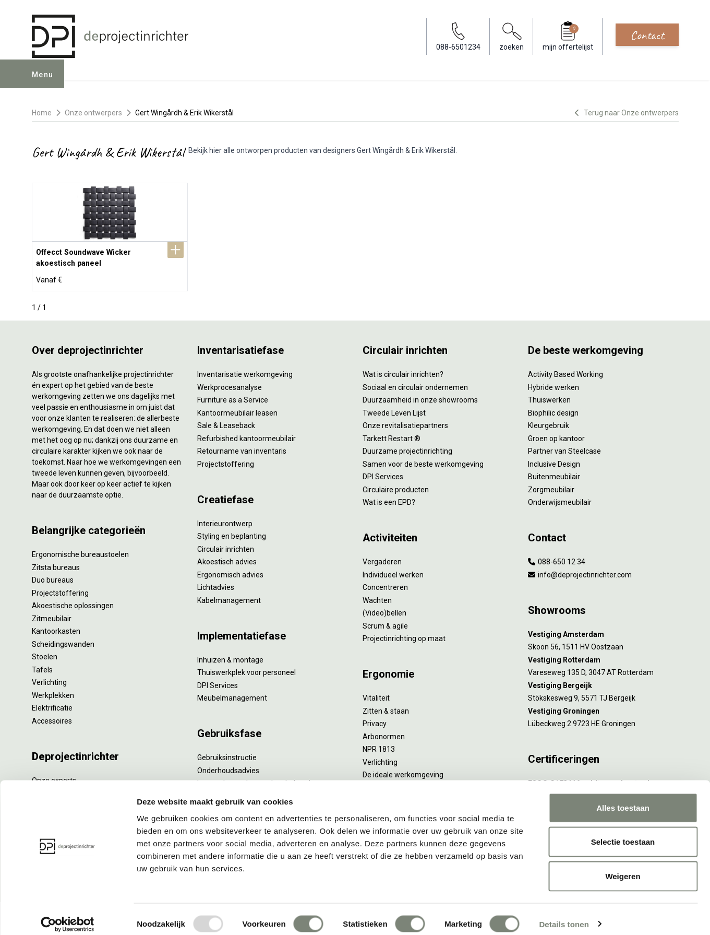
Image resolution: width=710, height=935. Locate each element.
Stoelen (44, 652)
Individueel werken (393, 570)
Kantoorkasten (56, 626)
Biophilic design (553, 408)
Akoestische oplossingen (73, 601)
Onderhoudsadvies (228, 766)
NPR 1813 (379, 744)
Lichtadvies (215, 582)
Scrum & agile (385, 621)
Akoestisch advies (227, 557)
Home (42, 113)
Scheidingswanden (63, 639)
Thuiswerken (549, 395)
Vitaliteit (376, 693)
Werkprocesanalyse (229, 382)
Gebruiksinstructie (227, 753)
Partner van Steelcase (564, 446)
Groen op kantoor (556, 434)
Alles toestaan (622, 798)
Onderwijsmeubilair (560, 497)
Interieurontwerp (224, 519)
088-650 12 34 (556, 557)
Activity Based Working (565, 369)
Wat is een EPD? (389, 497)
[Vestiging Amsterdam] (603, 629)
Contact (647, 35)
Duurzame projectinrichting (407, 446)
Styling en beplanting (231, 531)
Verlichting (49, 677)
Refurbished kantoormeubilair (246, 434)
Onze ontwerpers (93, 113)
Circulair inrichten (225, 544)
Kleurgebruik (548, 421)
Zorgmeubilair (551, 485)
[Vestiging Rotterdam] (603, 655)
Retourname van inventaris (241, 446)
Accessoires (52, 716)
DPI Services (217, 681)
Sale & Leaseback (226, 421)
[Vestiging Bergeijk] (603, 681)
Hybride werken (553, 382)
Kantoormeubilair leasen (237, 408)
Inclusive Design (554, 459)
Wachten (377, 595)
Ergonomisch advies (230, 570)
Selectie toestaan (623, 832)
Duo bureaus (53, 575)
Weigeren (622, 866)
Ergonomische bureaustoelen (80, 550)
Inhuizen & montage (230, 655)
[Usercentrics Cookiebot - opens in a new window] (67, 914)
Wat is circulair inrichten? (403, 369)
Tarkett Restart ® (391, 434)
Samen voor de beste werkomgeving (423, 459)
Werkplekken (53, 691)
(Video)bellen (384, 608)
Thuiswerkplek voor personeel (246, 668)
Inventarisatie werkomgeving (245, 369)
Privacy (375, 719)
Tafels (42, 665)
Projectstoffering (60, 588)
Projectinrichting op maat (404, 634)
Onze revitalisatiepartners (405, 421)
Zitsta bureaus (56, 563)
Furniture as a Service (232, 395)
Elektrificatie (52, 703)
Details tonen (563, 914)
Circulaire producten (396, 485)
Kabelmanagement (229, 595)
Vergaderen (382, 557)
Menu (46, 81)
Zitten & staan (386, 706)
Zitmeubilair (51, 614)
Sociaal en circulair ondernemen (415, 382)
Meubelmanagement (232, 693)
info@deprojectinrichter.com (580, 570)
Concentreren (385, 582)
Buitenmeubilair (554, 472)
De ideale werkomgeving (403, 770)
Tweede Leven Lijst (394, 408)
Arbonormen (384, 732)
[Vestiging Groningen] (603, 706)
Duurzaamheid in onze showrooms (420, 395)
